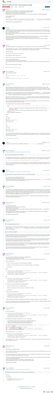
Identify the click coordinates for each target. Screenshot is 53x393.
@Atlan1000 (8, 28)
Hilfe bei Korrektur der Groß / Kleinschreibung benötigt (21, 171)
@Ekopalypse (12, 150)
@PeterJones (8, 171)
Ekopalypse (7, 27)
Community (9, 1)
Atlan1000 (7, 9)
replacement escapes (20, 96)
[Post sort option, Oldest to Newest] (44, 7)
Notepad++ (30, 386)
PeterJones (7, 150)
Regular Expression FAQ (19, 378)
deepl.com (36, 191)
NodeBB (25, 388)
